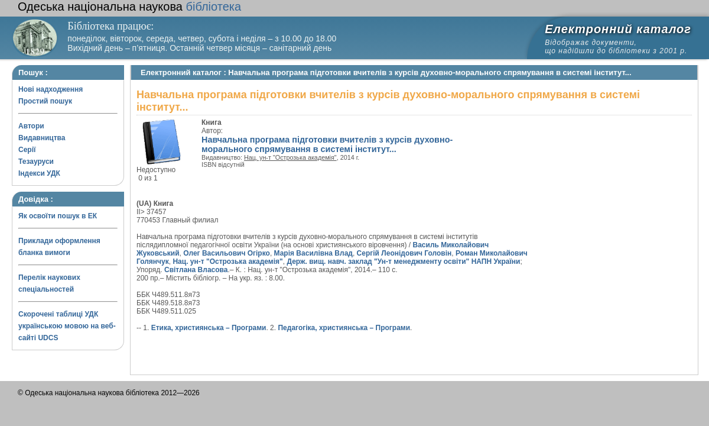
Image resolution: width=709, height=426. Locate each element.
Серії (26, 150)
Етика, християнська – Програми (208, 328)
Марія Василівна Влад (313, 253)
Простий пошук (45, 101)
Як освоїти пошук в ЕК (57, 216)
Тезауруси (36, 161)
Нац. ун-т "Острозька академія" (290, 157)
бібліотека (129, 6)
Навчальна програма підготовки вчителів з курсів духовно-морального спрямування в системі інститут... (327, 144)
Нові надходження (50, 89)
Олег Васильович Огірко (226, 253)
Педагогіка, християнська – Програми (344, 328)
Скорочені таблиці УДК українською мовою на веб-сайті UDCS (67, 326)
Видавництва (41, 138)
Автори (31, 126)
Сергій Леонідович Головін (404, 253)
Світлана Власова (196, 270)
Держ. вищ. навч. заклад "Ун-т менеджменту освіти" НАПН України (403, 261)
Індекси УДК (39, 173)
